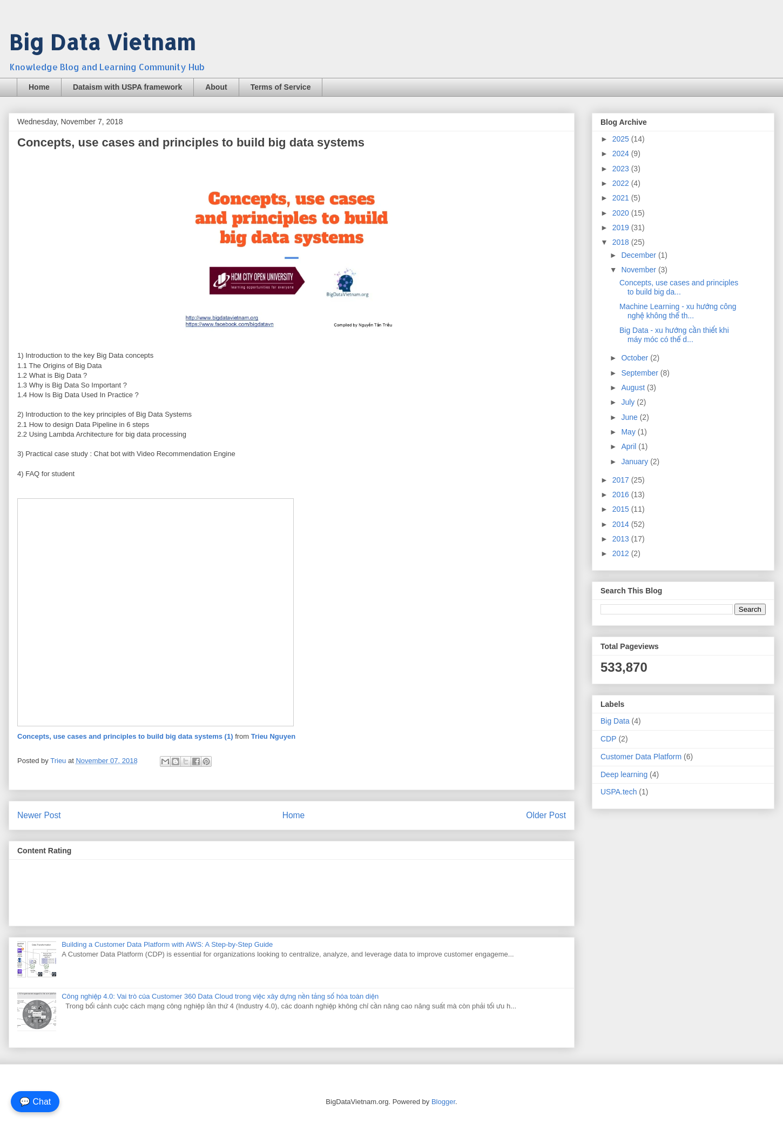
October (635, 357)
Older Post (546, 815)
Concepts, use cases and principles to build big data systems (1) (125, 736)
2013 (621, 538)
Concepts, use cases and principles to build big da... (678, 287)
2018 (621, 242)
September (640, 373)
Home (39, 87)
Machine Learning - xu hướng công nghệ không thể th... (678, 311)
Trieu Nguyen (273, 736)
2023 (621, 168)
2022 (621, 183)
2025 (621, 139)
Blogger (443, 1102)
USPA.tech (618, 791)
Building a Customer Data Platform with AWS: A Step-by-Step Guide (167, 944)
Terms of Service (281, 87)
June (630, 417)
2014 (621, 524)
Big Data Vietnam (102, 42)
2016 (621, 494)
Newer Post (39, 815)
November (639, 269)
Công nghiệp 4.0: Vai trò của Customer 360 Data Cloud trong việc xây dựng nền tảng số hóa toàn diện (220, 996)
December (639, 255)
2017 (621, 480)
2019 (621, 227)
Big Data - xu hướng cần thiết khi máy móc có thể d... (674, 335)
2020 (621, 213)
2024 (621, 153)
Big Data (615, 721)
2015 (621, 509)
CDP (608, 738)
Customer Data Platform (640, 756)
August (633, 387)
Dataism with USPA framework (127, 87)
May (629, 431)
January (635, 461)
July (629, 402)
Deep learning (623, 774)
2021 (621, 197)
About (216, 87)
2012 (621, 553)
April (629, 446)
